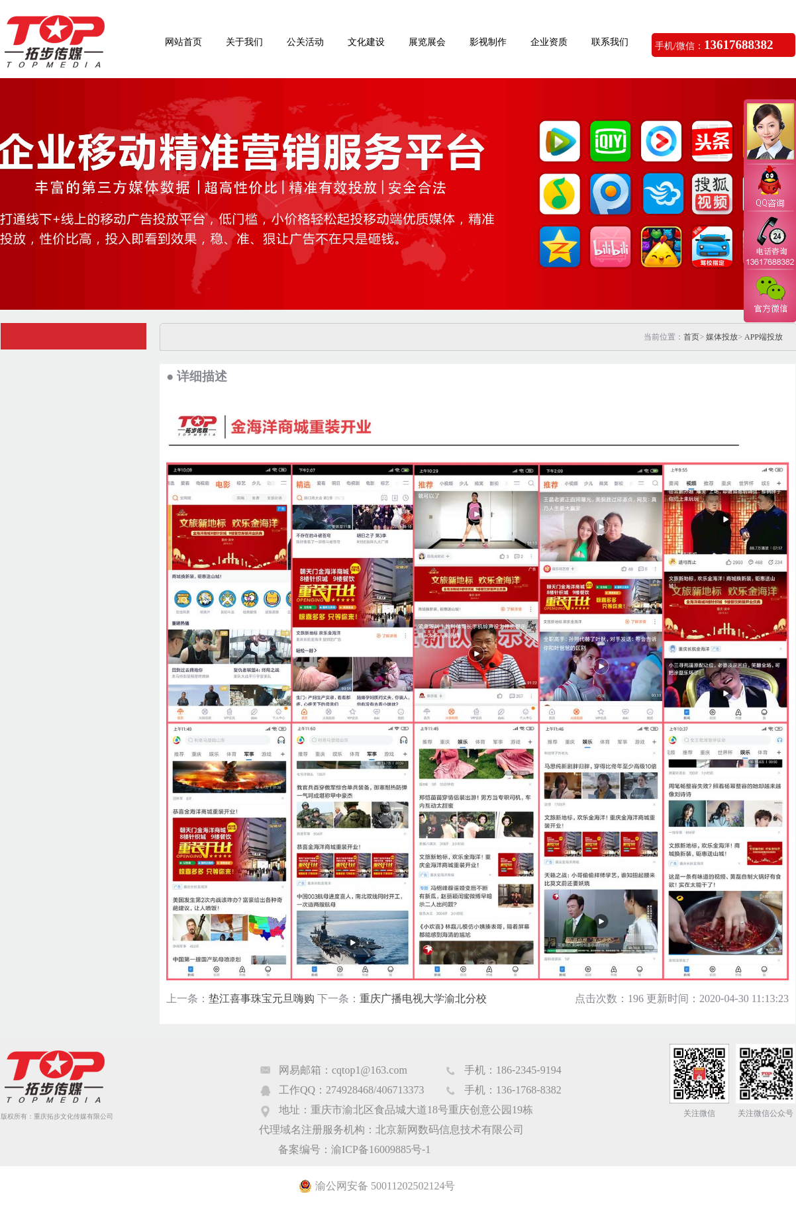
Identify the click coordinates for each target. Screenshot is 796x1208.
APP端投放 (763, 337)
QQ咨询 (769, 187)
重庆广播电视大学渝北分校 (423, 998)
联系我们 (609, 42)
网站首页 (183, 42)
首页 (691, 337)
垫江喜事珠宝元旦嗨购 (262, 998)
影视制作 (488, 42)
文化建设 (366, 42)
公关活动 (305, 42)
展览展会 (427, 42)
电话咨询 (769, 240)
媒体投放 (722, 337)
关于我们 (244, 42)
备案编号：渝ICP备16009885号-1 (354, 1149)
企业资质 (549, 42)
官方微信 (769, 295)
